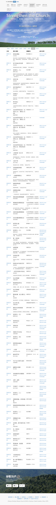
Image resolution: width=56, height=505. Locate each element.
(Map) (23, 479)
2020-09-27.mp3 (43, 183)
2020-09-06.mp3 (43, 223)
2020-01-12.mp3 (43, 459)
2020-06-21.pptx (43, 322)
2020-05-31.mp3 (43, 338)
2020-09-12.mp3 (43, 211)
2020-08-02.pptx (43, 264)
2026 (8, 48)
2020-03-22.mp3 (43, 405)
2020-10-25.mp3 (43, 152)
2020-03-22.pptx (43, 406)
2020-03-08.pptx (43, 418)
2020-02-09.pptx (43, 438)
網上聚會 (17, 497)
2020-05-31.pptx (43, 336)
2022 (25, 48)
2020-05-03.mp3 (43, 362)
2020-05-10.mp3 (43, 355)
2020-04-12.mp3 (43, 379)
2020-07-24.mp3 (43, 278)
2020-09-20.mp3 (43, 190)
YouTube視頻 (42, 55)
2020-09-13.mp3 (43, 202)
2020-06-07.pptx (43, 333)
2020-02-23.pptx (43, 430)
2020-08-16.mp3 (43, 247)
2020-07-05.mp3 (43, 307)
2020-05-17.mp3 (43, 349)
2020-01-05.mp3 (43, 465)
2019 (37, 48)
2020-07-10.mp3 (43, 302)
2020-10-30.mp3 (43, 144)
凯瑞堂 (18, 1)
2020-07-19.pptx (43, 284)
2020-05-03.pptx (43, 360)
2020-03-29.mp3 (43, 399)
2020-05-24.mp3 (43, 344)
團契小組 (13, 5)
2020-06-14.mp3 (43, 325)
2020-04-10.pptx (43, 386)
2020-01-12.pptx (43, 461)
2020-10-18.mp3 (43, 160)
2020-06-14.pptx (43, 327)
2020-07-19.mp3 (43, 282)
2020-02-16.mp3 (43, 433)
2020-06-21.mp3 (43, 320)
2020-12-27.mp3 (43, 53)
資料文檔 (44, 5)
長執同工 (26, 5)
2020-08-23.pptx (43, 238)
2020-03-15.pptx (43, 411)
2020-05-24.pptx (43, 343)
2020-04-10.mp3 (43, 387)
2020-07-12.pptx (43, 295)
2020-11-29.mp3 (43, 87)
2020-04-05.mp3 (43, 392)
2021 (29, 48)
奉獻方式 (9, 9)
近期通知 (19, 5)
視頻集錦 (38, 5)
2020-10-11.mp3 (43, 167)
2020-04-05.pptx (43, 394)
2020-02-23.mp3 (43, 429)
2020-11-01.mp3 (43, 125)
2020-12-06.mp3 (43, 79)
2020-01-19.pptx (43, 456)
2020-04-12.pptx (43, 381)
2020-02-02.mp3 (43, 445)
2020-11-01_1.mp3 (43, 109)
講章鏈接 (41, 234)
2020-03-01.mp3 (43, 424)
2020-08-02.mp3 (43, 263)
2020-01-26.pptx (43, 448)
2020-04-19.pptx (43, 375)
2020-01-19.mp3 (43, 454)
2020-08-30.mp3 (43, 230)
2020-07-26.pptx (43, 271)
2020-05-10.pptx (43, 354)
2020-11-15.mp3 (43, 93)
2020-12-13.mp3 (43, 69)
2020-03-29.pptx (43, 400)
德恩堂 (14, 1)
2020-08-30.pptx (43, 231)
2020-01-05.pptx (43, 464)
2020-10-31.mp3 (43, 137)
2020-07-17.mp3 (43, 289)
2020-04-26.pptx (43, 367)
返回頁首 (10, 497)
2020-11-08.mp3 (43, 101)
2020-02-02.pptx (43, 443)
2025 (12, 48)
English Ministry (34, 498)
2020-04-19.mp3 (43, 373)
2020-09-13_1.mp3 (43, 196)
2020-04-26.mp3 (43, 368)
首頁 (8, 5)
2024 (16, 48)
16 (37, 37)
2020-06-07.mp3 (43, 331)
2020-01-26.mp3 (43, 449)
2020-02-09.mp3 (43, 440)
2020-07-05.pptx (43, 309)
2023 (20, 48)
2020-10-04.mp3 (43, 175)
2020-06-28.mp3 (43, 314)
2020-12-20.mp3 (43, 63)
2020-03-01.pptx (43, 422)
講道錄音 (32, 5)
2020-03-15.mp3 (43, 413)
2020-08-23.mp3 (43, 239)
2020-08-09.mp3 (43, 255)
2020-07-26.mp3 (43, 272)
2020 (33, 48)
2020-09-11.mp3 (43, 217)
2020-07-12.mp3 (43, 294)
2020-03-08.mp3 (43, 419)
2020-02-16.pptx (43, 435)
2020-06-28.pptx (43, 315)
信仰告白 (24, 497)
